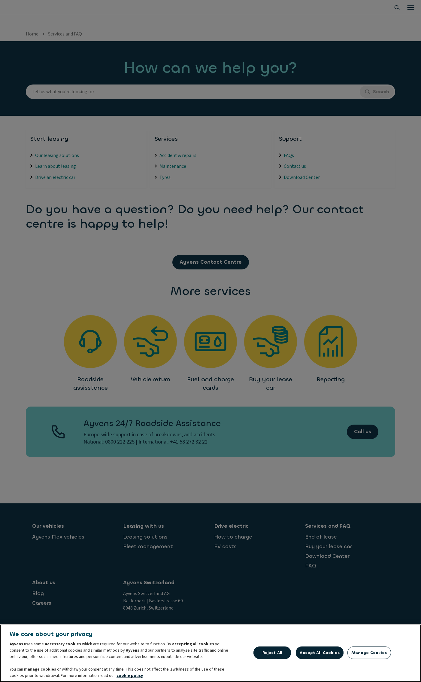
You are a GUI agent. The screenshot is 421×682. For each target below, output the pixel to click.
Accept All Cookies (319, 653)
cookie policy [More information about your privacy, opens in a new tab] (130, 676)
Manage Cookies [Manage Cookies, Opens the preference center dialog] (369, 653)
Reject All (272, 653)
